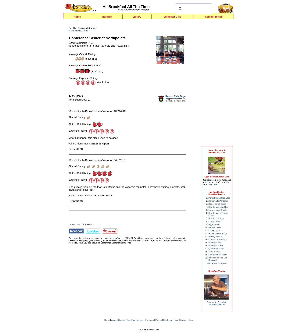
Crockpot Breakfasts (218, 239)
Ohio (85, 30)
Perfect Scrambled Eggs (219, 198)
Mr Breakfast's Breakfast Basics (217, 193)
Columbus (75, 30)
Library (137, 16)
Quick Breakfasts (216, 248)
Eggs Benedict (215, 224)
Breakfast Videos (216, 271)
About (113, 320)
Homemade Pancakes (218, 201)
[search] (193, 9)
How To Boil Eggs (216, 218)
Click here (212, 184)
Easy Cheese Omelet (218, 210)
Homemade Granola (218, 233)
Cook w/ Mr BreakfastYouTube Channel (216, 303)
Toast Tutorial (214, 251)
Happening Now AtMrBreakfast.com (217, 151)
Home (77, 16)
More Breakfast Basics (216, 263)
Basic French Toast (217, 204)
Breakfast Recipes (135, 320)
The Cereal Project (153, 320)
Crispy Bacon (214, 221)
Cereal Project (213, 16)
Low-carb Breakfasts (218, 255)
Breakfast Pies (215, 242)
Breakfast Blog (172, 16)
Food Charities (180, 320)
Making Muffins (215, 236)
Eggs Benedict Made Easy (216, 177)
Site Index (167, 320)
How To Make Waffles (218, 207)
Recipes (107, 16)
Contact (121, 320)
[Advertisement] (217, 83)
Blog (191, 320)
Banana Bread (215, 227)
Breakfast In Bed (216, 245)
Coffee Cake (214, 230)
